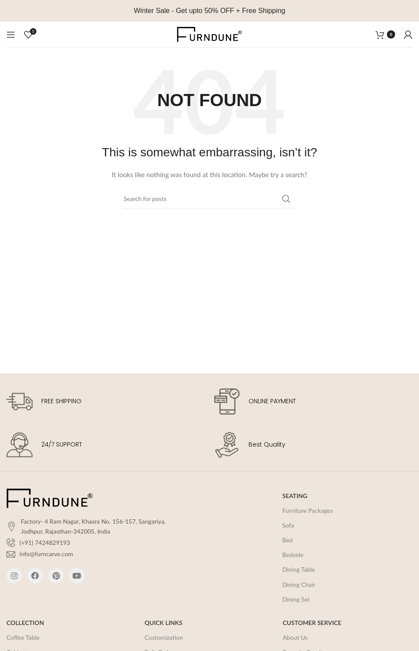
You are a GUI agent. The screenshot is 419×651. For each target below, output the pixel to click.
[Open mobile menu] (11, 34)
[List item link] (90, 542)
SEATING (295, 495)
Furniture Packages (307, 510)
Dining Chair (298, 584)
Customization (163, 637)
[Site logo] (209, 33)
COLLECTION (25, 622)
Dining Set (296, 599)
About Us (295, 637)
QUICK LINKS (163, 622)
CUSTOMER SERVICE (312, 622)
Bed (287, 540)
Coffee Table (23, 637)
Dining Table (298, 569)
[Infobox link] (106, 402)
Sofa (288, 525)
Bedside (293, 554)
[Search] (209, 199)
